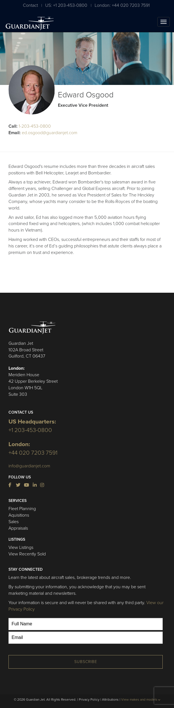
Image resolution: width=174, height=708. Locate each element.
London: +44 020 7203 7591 (122, 5)
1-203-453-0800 (35, 126)
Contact (30, 5)
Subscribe (85, 661)
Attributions (110, 699)
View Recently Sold (27, 554)
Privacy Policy (89, 699)
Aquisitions (18, 515)
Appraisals (18, 528)
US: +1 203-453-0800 (66, 5)
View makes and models (140, 699)
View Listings (20, 547)
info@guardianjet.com (29, 466)
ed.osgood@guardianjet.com (49, 133)
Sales (13, 522)
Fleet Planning (22, 509)
